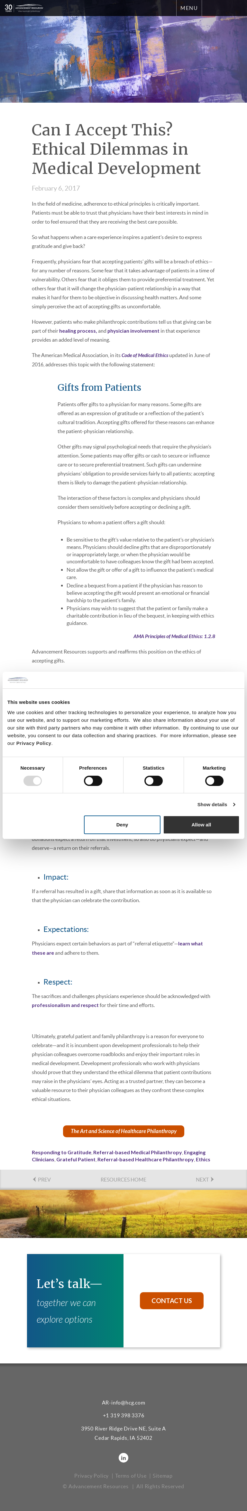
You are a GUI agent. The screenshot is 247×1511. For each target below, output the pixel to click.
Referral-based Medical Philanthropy (137, 1151)
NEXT (205, 1179)
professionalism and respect (66, 1004)
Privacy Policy (33, 743)
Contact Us (171, 1300)
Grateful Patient (76, 1159)
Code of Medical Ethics (146, 355)
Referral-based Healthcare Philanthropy (145, 1159)
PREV (41, 1179)
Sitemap (163, 1475)
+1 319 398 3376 (123, 1415)
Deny (122, 824)
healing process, (78, 331)
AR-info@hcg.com (123, 1401)
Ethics (203, 1159)
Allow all (201, 824)
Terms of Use (131, 1475)
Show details (212, 804)
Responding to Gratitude (61, 1151)
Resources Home (123, 1179)
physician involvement (134, 331)
